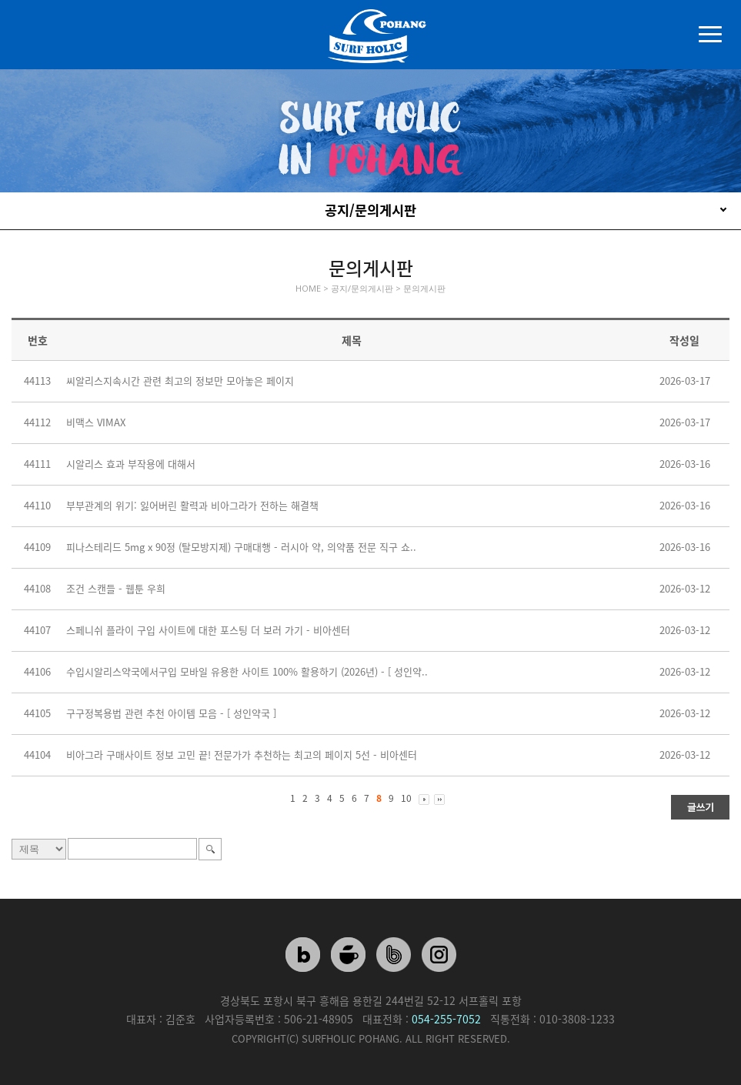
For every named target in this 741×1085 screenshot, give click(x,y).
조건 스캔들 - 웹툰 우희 (115, 588)
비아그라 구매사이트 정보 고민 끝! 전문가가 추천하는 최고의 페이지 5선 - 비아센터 (241, 754)
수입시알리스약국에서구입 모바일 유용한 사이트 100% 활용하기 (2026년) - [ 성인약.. (247, 671)
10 (406, 798)
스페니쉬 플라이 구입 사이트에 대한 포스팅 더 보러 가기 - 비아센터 (208, 630)
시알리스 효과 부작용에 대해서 (130, 463)
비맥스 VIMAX (95, 422)
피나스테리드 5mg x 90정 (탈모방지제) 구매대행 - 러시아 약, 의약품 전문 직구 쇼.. (241, 546)
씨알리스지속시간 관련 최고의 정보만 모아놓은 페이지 (180, 380)
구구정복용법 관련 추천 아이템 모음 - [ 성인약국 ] (171, 713)
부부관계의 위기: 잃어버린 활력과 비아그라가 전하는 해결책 (192, 505)
